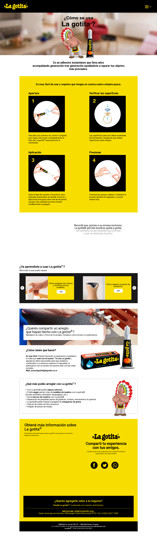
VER (61, 292)
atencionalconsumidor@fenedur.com (81, 526)
